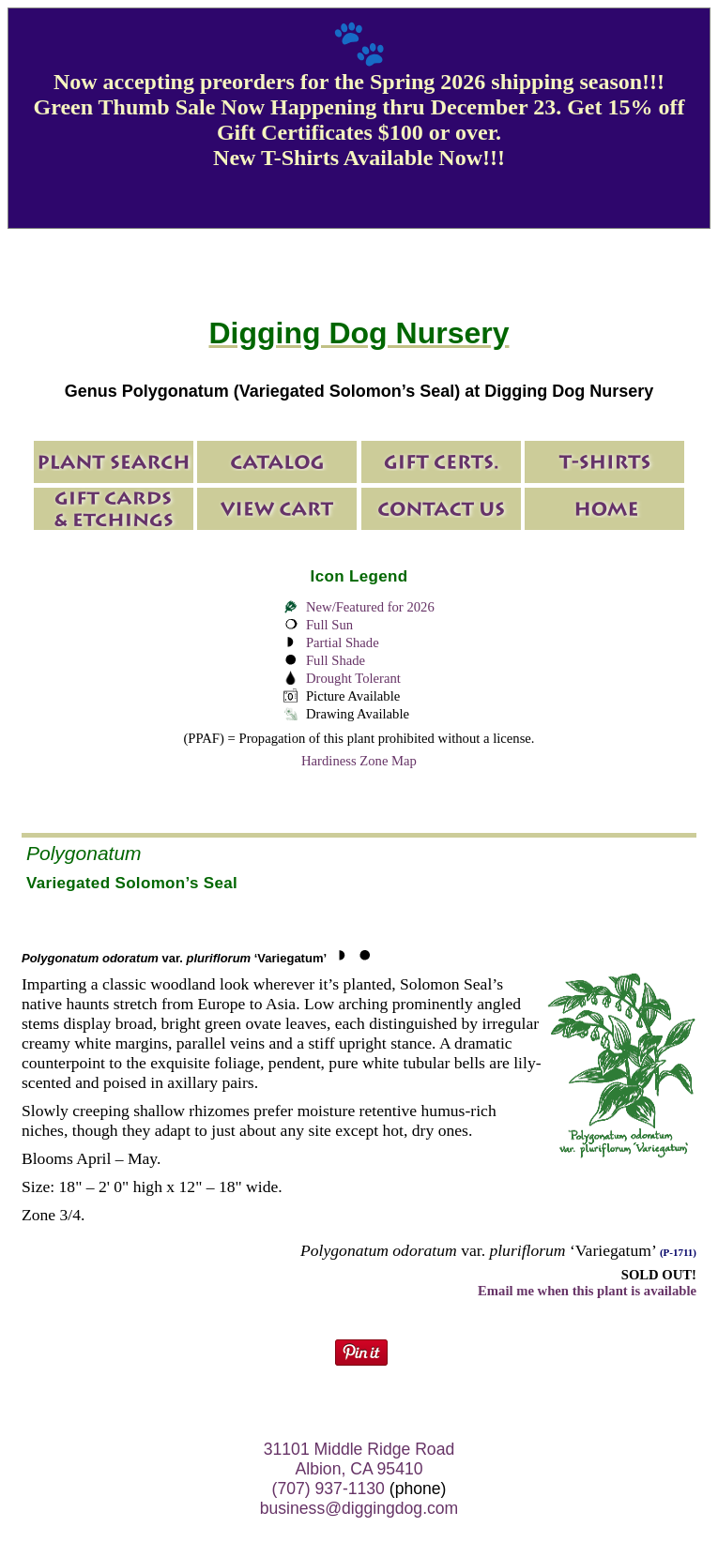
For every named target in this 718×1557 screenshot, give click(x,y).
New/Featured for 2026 (370, 606)
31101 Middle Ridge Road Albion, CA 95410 (359, 1459)
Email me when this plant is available (587, 1290)
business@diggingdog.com (359, 1508)
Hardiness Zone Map (359, 760)
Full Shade (335, 660)
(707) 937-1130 (328, 1488)
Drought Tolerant (353, 678)
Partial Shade (342, 642)
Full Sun (329, 624)
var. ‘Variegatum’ (174, 958)
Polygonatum (84, 853)
